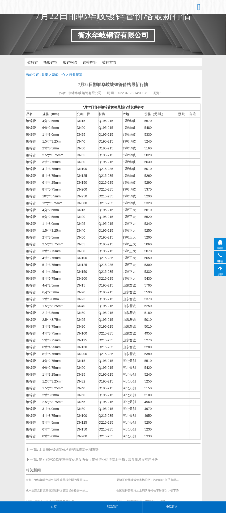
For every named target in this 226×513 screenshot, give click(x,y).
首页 (45, 74)
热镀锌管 (45, 62)
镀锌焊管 (78, 62)
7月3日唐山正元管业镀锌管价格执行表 (50, 500)
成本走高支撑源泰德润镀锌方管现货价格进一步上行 (57, 489)
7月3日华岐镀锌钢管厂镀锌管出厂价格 (140, 500)
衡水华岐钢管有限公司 (47, 7)
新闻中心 (58, 74)
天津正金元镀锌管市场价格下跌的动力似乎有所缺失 (147, 479)
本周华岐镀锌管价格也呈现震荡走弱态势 (68, 449)
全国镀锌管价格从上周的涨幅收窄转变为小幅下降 (147, 489)
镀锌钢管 (61, 62)
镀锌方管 (95, 62)
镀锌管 (30, 62)
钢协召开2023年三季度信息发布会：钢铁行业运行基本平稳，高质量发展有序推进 (98, 459)
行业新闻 (75, 74)
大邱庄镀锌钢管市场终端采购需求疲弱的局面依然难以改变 (57, 479)
